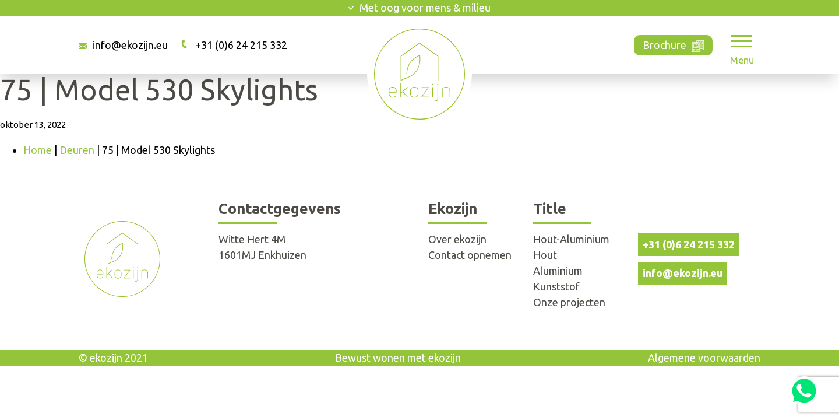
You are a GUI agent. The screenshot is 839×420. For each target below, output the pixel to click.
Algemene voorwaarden (704, 357)
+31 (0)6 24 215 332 (241, 45)
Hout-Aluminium (571, 239)
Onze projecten (569, 302)
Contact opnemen (470, 255)
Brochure (673, 44)
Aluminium (558, 270)
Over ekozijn (457, 239)
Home (37, 150)
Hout (545, 255)
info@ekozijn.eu (130, 45)
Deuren (76, 150)
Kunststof (556, 286)
